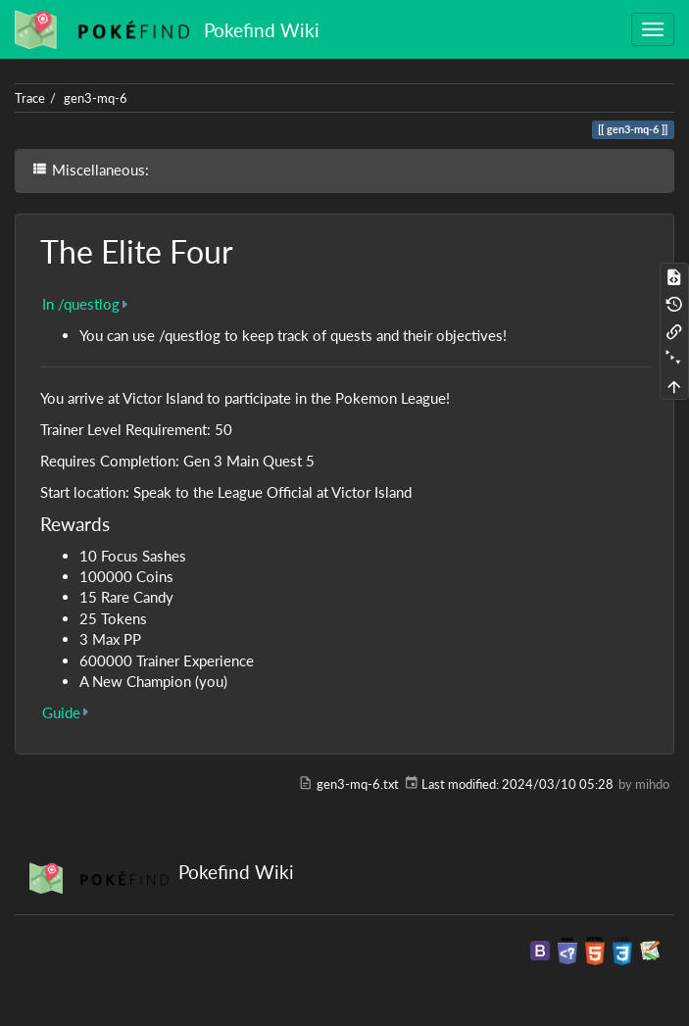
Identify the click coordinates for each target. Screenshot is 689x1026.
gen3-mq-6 (95, 98)
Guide (61, 712)
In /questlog (81, 304)
